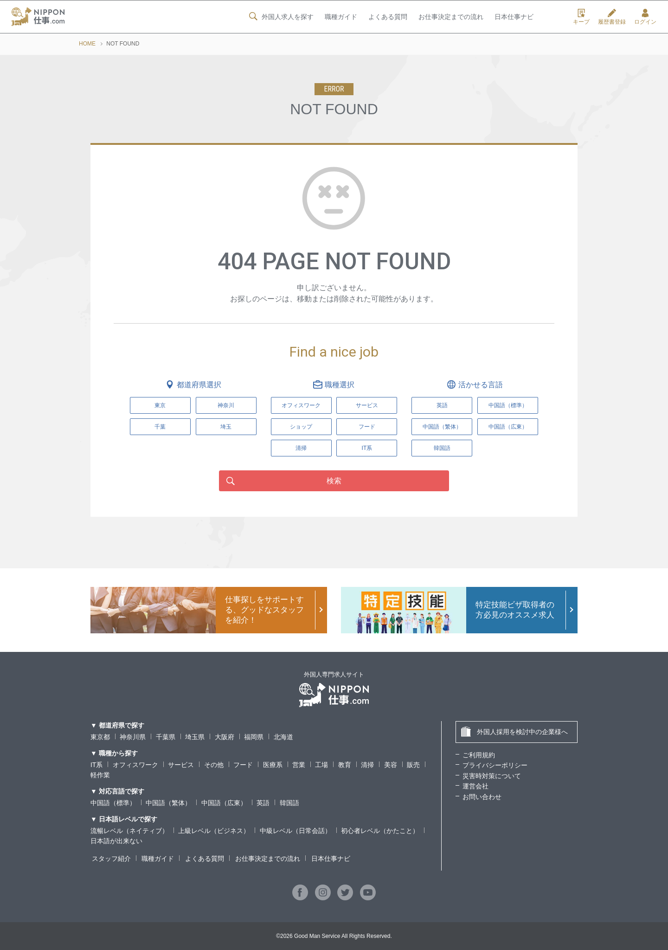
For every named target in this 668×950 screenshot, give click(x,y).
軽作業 (100, 775)
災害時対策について (491, 776)
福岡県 (253, 737)
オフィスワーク (301, 405)
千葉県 (165, 737)
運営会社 (475, 786)
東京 (160, 405)
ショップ (301, 426)
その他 (214, 764)
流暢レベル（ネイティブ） (129, 830)
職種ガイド (340, 17)
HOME (87, 43)
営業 (298, 764)
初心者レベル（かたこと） (380, 830)
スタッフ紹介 (109, 858)
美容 (390, 764)
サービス (367, 405)
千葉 (160, 426)
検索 (334, 481)
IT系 (367, 448)
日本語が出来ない (116, 841)
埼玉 (225, 426)
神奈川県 (133, 737)
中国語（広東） (224, 803)
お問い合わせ (481, 796)
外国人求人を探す (280, 16)
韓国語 (289, 803)
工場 (321, 764)
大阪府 (224, 737)
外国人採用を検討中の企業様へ (514, 731)
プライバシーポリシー (494, 765)
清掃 (301, 448)
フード (367, 426)
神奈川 (226, 405)
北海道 (283, 737)
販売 (413, 764)
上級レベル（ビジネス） (214, 830)
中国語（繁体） (168, 803)
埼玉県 (195, 737)
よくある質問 (387, 17)
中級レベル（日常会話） (295, 830)
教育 (344, 764)
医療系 (273, 764)
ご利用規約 (478, 755)
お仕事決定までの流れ (450, 17)
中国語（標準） (113, 803)
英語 (263, 803)
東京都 (100, 737)
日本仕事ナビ (514, 17)
